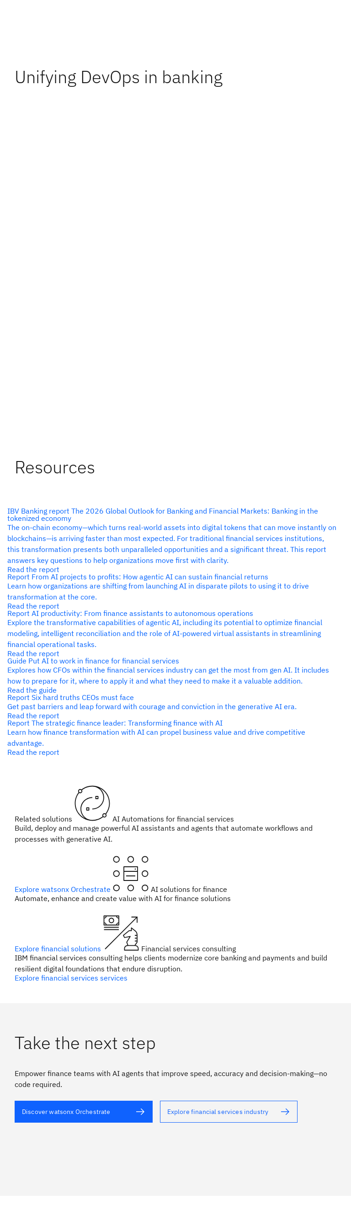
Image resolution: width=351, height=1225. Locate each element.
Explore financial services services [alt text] (71, 977)
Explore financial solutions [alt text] (59, 948)
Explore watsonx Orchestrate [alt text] (63, 889)
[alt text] (171, 540)
